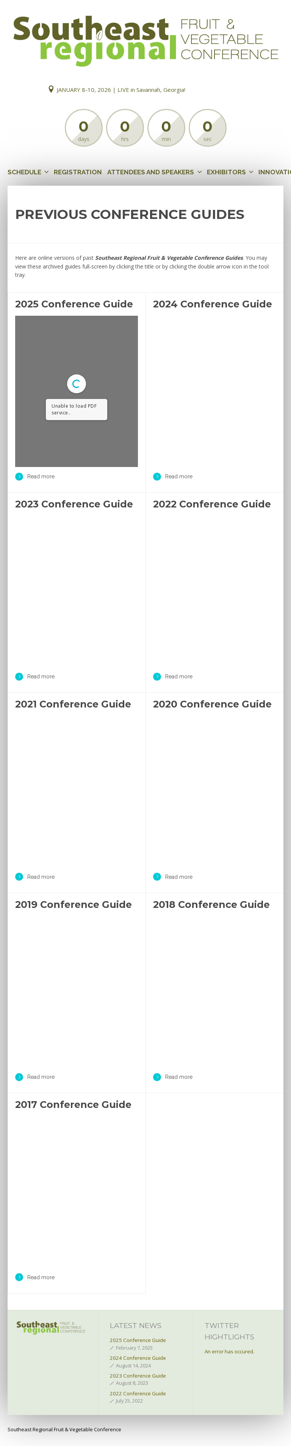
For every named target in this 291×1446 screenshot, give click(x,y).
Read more (35, 477)
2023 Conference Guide (74, 504)
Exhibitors (226, 172)
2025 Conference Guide (74, 304)
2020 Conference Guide (212, 704)
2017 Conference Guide (73, 1104)
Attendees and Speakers (150, 172)
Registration (78, 172)
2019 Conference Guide (73, 904)
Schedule (24, 172)
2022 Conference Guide (212, 504)
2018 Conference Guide (211, 904)
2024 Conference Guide (212, 304)
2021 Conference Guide (73, 704)
